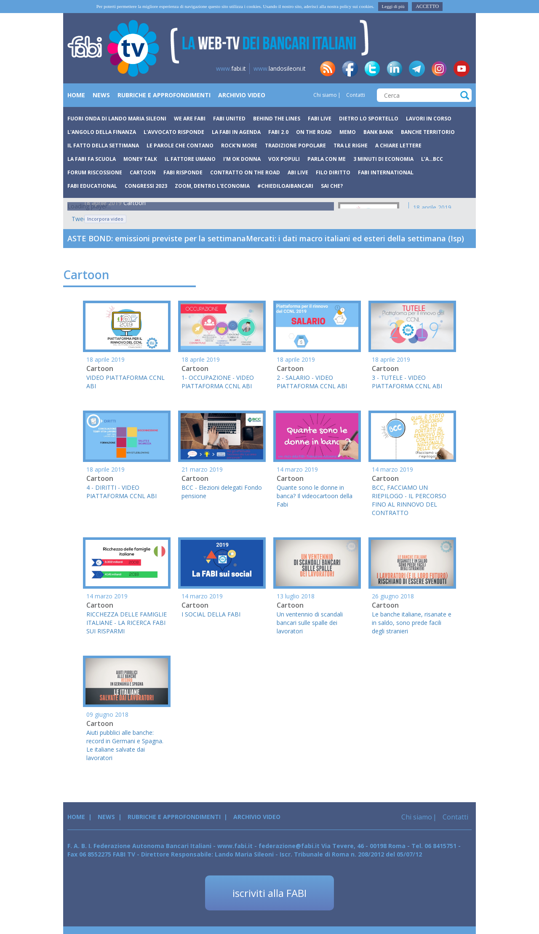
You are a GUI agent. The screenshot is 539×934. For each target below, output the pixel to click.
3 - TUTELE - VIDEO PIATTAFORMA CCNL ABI (407, 382)
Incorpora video (105, 219)
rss (328, 69)
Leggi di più (393, 6)
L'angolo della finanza (101, 132)
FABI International (386, 172)
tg (417, 69)
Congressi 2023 (146, 185)
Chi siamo (325, 95)
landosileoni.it (279, 68)
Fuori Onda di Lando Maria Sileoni (116, 118)
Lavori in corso (428, 118)
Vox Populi (284, 159)
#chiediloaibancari (285, 185)
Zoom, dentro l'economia (212, 185)
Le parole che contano (180, 145)
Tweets (76, 219)
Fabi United (229, 118)
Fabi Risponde (183, 172)
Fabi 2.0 (278, 132)
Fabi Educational (92, 185)
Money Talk (140, 159)
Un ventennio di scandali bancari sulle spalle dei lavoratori (310, 622)
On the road (314, 132)
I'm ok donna (242, 159)
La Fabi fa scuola (91, 159)
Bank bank (378, 132)
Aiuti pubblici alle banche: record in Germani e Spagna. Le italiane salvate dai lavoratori (124, 745)
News (101, 95)
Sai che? (332, 185)
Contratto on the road (245, 172)
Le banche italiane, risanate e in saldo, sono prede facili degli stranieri (411, 622)
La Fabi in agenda (236, 132)
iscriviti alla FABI (269, 893)
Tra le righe (351, 145)
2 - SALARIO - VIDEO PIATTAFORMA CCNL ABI (312, 382)
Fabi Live (319, 118)
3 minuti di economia (383, 159)
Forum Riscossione (94, 172)
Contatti (355, 95)
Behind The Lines (276, 118)
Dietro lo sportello (368, 118)
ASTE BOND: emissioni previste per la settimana (156, 238)
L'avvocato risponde (174, 132)
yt (462, 69)
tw (372, 69)
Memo (347, 132)
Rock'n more (239, 145)
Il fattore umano (190, 159)
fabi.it (231, 68)
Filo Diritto (333, 172)
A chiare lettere (398, 145)
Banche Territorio (428, 132)
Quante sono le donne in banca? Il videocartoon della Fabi (314, 495)
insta (439, 69)
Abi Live (298, 172)
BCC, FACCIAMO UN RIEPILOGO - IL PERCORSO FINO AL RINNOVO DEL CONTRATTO (409, 500)
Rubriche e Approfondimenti (164, 95)
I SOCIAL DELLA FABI (210, 614)
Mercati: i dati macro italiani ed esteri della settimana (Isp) (355, 238)
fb (350, 69)
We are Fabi (189, 118)
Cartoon (143, 172)
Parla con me (326, 159)
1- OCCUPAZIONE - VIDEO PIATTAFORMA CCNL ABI (217, 382)
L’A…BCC (432, 159)
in (395, 69)
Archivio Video (241, 95)
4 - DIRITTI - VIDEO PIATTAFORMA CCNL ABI (121, 491)
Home (76, 95)
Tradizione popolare (295, 145)
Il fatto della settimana (103, 145)
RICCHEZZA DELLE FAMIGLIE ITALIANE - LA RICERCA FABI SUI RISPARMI (126, 622)
